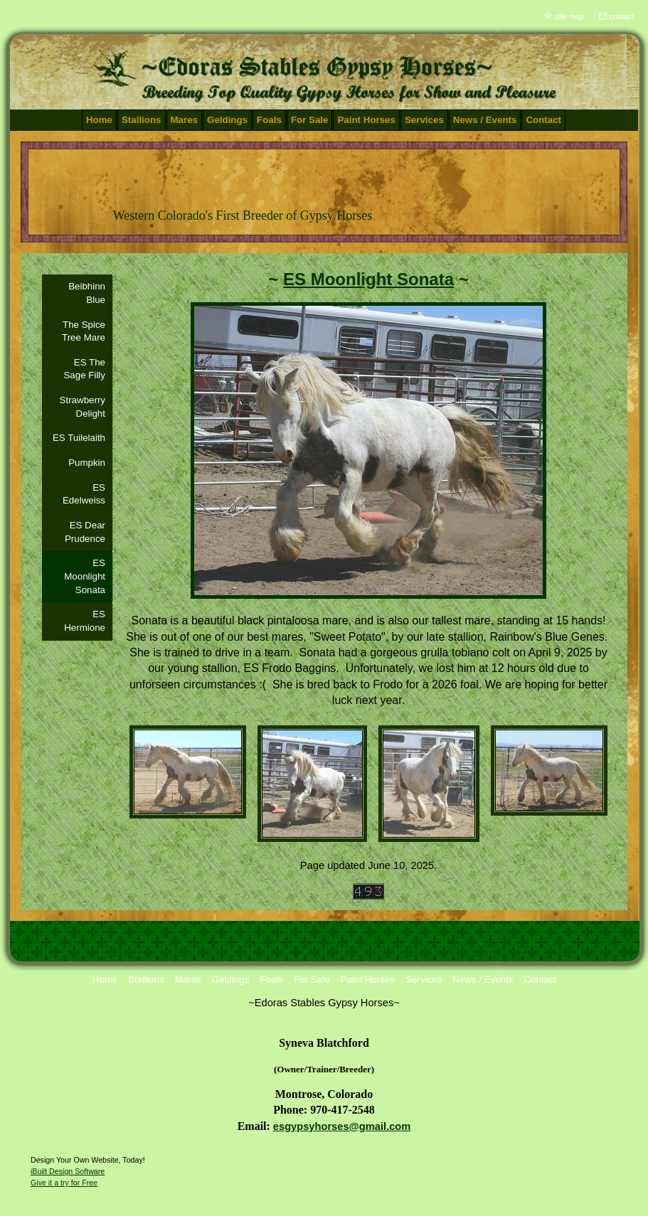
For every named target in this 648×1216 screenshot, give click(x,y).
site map (569, 16)
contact (622, 16)
